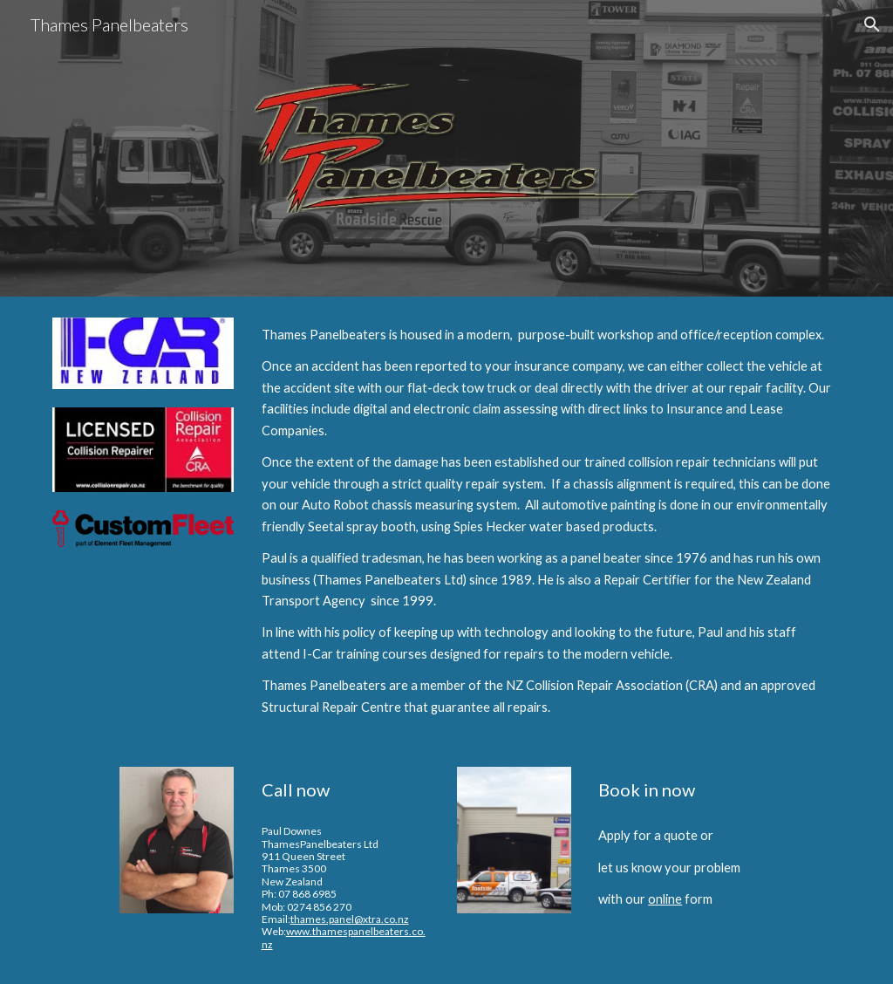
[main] (548, 521)
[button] (872, 24)
